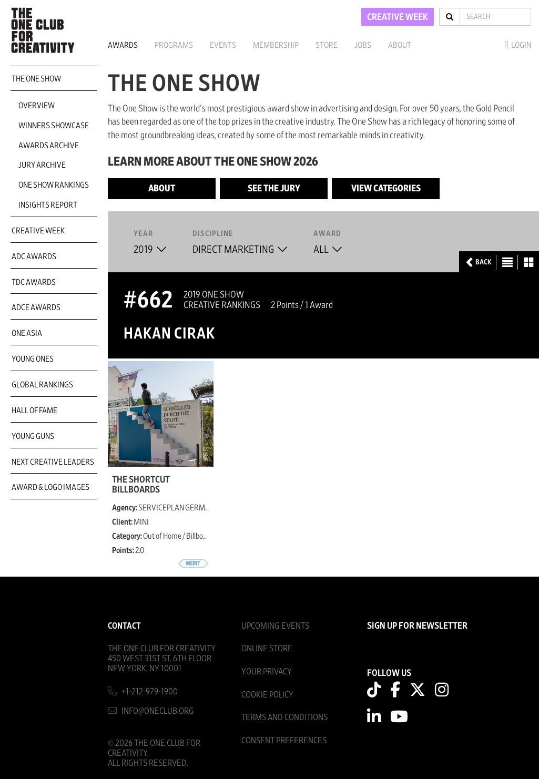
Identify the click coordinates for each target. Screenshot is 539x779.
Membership (276, 45)
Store (327, 45)
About (399, 45)
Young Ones (33, 359)
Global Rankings (42, 385)
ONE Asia (27, 333)
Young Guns (33, 436)
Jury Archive (42, 165)
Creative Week (38, 231)
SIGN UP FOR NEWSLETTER (417, 626)
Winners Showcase (53, 125)
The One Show (36, 79)
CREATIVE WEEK (397, 17)
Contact (124, 625)
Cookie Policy (267, 694)
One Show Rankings (53, 185)
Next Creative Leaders (53, 462)
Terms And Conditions (284, 717)
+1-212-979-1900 (149, 691)
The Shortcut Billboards (141, 484)
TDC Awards (34, 282)
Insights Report (47, 205)
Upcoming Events (275, 625)
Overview (36, 105)
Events (223, 45)
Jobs (362, 45)
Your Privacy (266, 671)
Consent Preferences (284, 740)
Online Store (266, 648)
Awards (123, 45)
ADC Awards (34, 256)
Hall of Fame (34, 410)
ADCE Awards (36, 307)
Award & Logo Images (50, 487)
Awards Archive (48, 145)
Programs (174, 45)
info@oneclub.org (157, 710)
